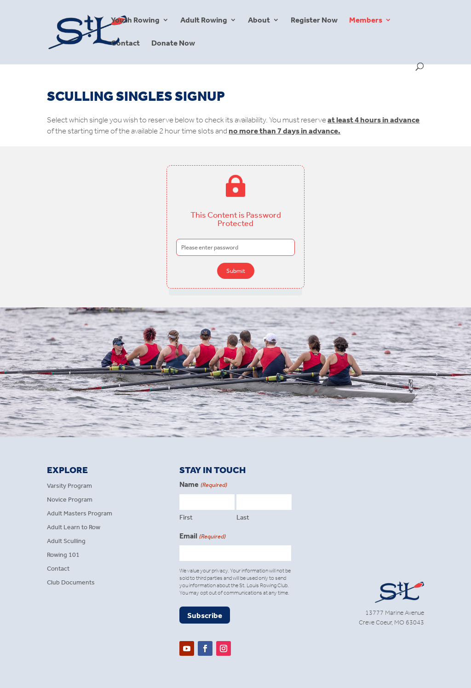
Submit (235, 270)
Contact (125, 43)
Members (365, 20)
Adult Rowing (203, 20)
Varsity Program (69, 486)
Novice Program (69, 500)
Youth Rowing (135, 20)
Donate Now (173, 43)
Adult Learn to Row (73, 527)
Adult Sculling (66, 541)
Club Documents (71, 582)
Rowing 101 (63, 555)
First (186, 517)
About (259, 20)
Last (242, 517)
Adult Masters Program (79, 513)
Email (202, 536)
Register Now (314, 20)
